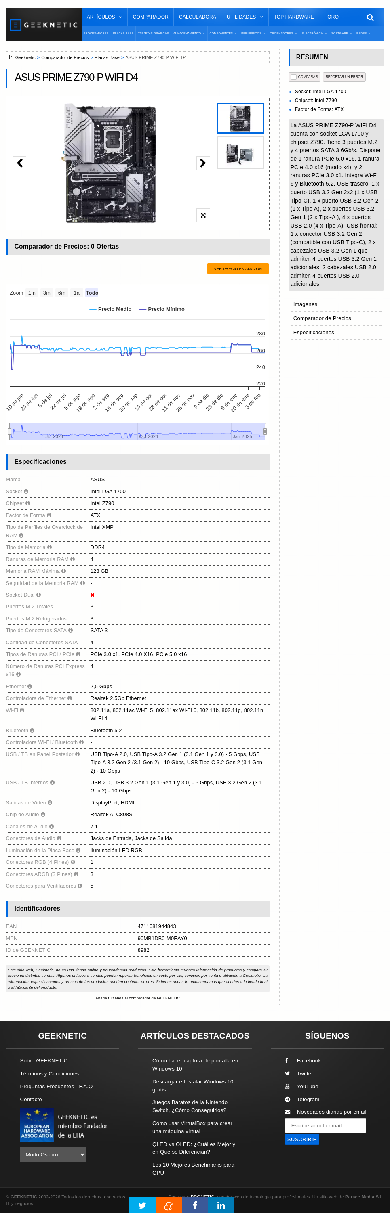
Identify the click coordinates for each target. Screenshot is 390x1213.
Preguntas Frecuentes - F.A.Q (56, 1086)
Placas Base (123, 33)
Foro (332, 17)
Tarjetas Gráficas (153, 33)
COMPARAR (304, 77)
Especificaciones (313, 332)
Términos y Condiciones (49, 1074)
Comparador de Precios (65, 57)
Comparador (151, 17)
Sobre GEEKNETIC (43, 1061)
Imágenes (305, 304)
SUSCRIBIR (302, 1139)
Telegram (302, 1099)
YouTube (301, 1086)
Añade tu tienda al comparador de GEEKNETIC (137, 998)
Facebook (303, 1061)
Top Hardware (294, 17)
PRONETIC (202, 1196)
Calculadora (197, 17)
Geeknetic (25, 57)
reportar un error (344, 77)
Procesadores (96, 33)
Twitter (299, 1074)
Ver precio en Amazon (238, 268)
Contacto (31, 1099)
